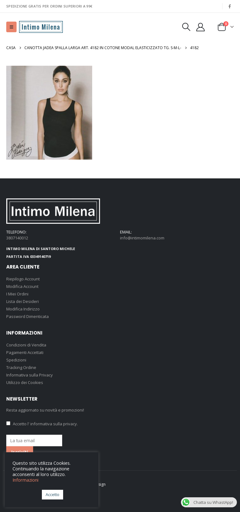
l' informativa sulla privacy (52, 424)
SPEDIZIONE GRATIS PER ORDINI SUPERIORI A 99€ (49, 6)
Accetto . (42, 424)
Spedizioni (16, 360)
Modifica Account (22, 286)
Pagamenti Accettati (24, 352)
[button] (11, 27)
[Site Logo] (41, 27)
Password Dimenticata (27, 316)
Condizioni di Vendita (26, 345)
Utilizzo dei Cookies (24, 382)
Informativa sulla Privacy (29, 375)
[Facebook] (230, 6)
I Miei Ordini (17, 294)
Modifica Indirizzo (23, 309)
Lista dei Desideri (22, 301)
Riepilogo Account (23, 279)
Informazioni (25, 480)
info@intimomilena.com (142, 238)
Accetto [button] (52, 494)
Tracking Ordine (21, 367)
